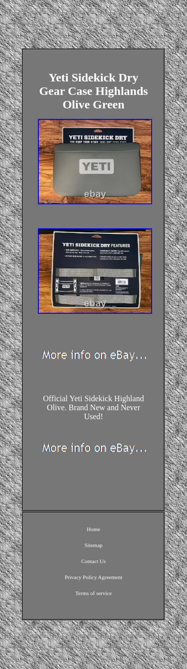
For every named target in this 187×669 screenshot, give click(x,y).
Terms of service (93, 593)
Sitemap (93, 545)
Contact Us (93, 561)
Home (93, 529)
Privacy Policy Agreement (93, 577)
